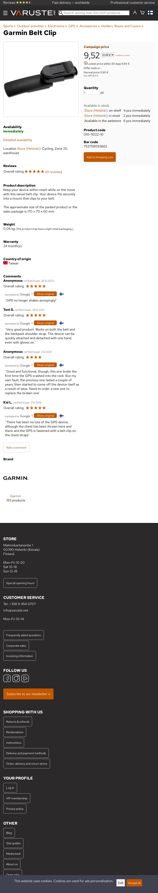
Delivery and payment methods (26, 753)
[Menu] (5, 13)
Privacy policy (14, 809)
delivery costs (123, 55)
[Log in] (135, 12)
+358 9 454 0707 (22, 604)
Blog (9, 833)
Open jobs (12, 875)
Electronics (57, 26)
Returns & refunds (17, 722)
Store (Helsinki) (96, 110)
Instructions (13, 743)
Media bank (13, 854)
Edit (120, 883)
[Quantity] (92, 92)
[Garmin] (15, 487)
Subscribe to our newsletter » (28, 694)
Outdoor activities (31, 26)
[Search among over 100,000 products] (94, 12)
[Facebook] (7, 679)
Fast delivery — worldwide (71, 2)
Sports (9, 26)
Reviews (17, 2)
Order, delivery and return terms (26, 764)
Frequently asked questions (23, 635)
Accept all (134, 883)
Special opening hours (20, 583)
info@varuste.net (15, 610)
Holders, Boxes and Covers (122, 26)
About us (11, 864)
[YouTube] (25, 679)
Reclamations (14, 732)
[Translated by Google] (17, 294)
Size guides (13, 843)
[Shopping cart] (142, 12)
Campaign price (96, 47)
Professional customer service (132, 2)
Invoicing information (19, 656)
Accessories (90, 26)
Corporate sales (16, 646)
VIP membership (16, 798)
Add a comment (16, 447)
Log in (10, 788)
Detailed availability (17, 140)
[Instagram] (16, 679)
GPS (73, 26)
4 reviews (54, 172)
